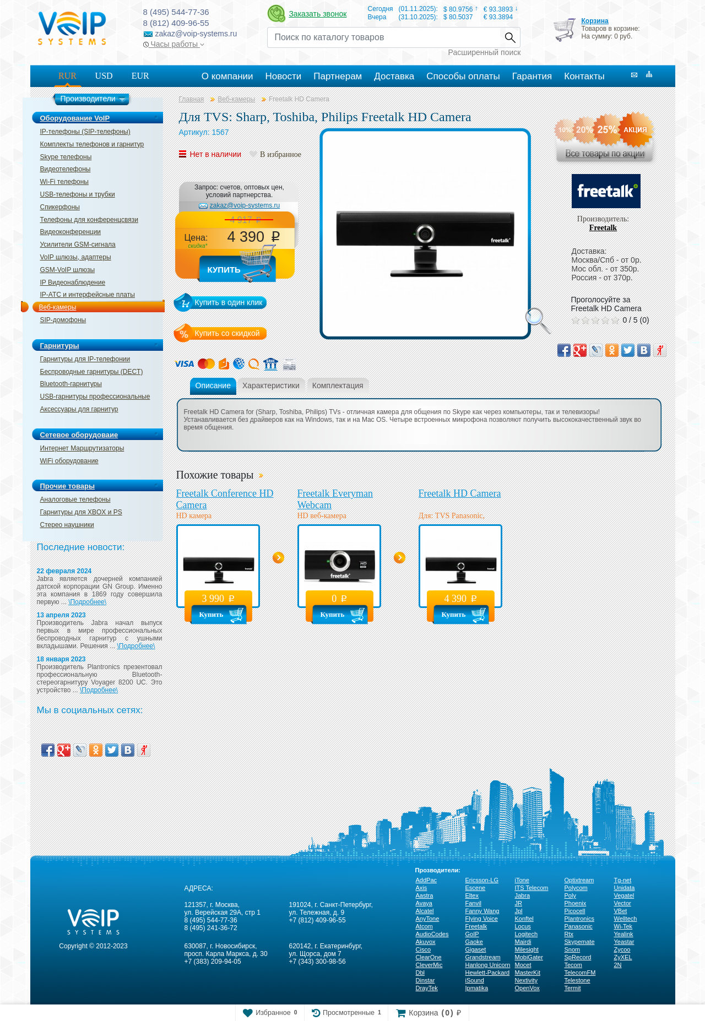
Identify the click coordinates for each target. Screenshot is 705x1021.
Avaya (424, 903)
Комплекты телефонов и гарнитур (92, 144)
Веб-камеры (58, 307)
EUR (140, 75)
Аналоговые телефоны (75, 499)
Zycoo (622, 949)
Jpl (519, 911)
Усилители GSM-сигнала (78, 244)
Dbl (420, 972)
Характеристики (271, 385)
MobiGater (529, 957)
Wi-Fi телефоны (64, 182)
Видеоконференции (70, 232)
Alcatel (425, 911)
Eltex (472, 895)
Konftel (524, 918)
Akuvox (426, 941)
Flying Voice (481, 918)
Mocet (523, 965)
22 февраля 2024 (64, 571)
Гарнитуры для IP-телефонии (85, 359)
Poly (570, 895)
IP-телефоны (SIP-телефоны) (85, 131)
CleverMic (429, 965)
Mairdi (523, 941)
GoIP (472, 934)
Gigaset (475, 949)
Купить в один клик (229, 302)
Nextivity (526, 980)
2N (618, 965)
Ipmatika (477, 988)
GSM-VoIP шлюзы (67, 270)
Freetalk (603, 228)
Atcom (424, 926)
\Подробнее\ (87, 602)
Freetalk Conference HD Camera (225, 499)
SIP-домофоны (63, 320)
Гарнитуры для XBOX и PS (81, 512)
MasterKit (527, 972)
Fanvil (473, 903)
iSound (474, 980)
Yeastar (624, 941)
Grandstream (483, 957)
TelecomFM (580, 972)
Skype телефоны (66, 157)
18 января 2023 (61, 659)
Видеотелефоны (65, 169)
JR (518, 903)
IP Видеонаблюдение (73, 282)
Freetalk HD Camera (460, 493)
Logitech (526, 934)
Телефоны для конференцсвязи (89, 220)
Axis (421, 887)
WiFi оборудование (69, 461)
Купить (224, 269)
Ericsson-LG (482, 880)
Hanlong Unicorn (488, 965)
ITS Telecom (532, 887)
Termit (573, 988)
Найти (510, 37)
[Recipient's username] (383, 37)
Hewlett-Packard (487, 972)
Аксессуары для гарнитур (79, 409)
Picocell (575, 911)
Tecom (573, 965)
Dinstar (425, 980)
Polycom (576, 887)
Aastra (424, 895)
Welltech (625, 918)
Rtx (569, 934)
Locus (523, 926)
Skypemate (580, 941)
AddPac (426, 880)
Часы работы (173, 44)
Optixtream (579, 880)
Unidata (624, 887)
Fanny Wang (482, 911)
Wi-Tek (623, 926)
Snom (573, 949)
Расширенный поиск (484, 52)
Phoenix (576, 903)
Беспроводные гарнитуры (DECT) (91, 372)
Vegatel (624, 895)
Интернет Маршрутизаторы (82, 448)
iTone (522, 880)
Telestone (577, 980)
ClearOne (429, 957)
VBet (620, 911)
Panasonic (579, 926)
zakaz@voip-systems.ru (245, 205)
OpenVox (527, 988)
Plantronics (579, 918)
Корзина (594, 21)
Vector (622, 903)
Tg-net (623, 880)
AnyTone (428, 918)
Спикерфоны (60, 207)
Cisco (423, 949)
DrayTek (427, 988)
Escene (475, 887)
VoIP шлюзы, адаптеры (75, 257)
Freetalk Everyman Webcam (335, 499)
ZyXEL (623, 957)
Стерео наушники (67, 525)
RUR (67, 75)
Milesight (527, 949)
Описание (213, 385)
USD (104, 75)
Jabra (522, 895)
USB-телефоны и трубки (77, 194)
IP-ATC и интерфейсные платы (87, 294)
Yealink (623, 934)
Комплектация (338, 385)
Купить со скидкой (227, 333)
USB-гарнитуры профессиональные (95, 396)
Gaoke (474, 941)
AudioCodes (432, 934)
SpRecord (578, 957)
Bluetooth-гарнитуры (71, 384)
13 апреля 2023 (61, 615)
